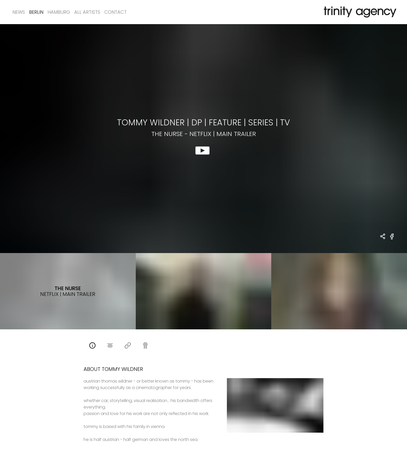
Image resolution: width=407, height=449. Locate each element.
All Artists (87, 12)
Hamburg (59, 12)
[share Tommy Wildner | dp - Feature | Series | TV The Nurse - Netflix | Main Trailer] (383, 237)
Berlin (36, 12)
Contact (115, 12)
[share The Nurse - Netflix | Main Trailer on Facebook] (392, 239)
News (18, 12)
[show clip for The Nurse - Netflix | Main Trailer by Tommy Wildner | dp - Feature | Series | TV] (203, 138)
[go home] (359, 12)
